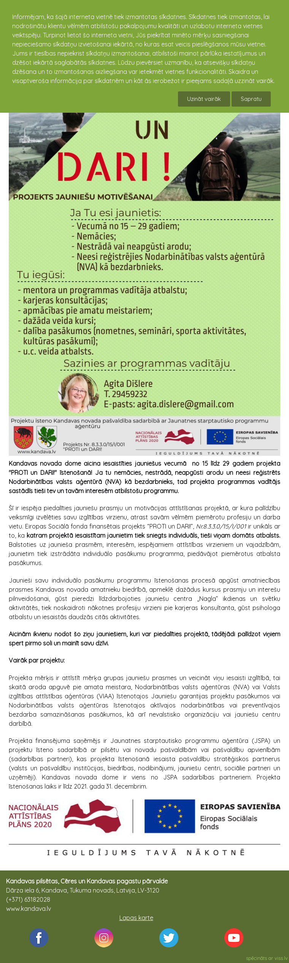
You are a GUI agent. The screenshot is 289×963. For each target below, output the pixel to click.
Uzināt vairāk (204, 98)
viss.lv (281, 958)
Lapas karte (136, 917)
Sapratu (251, 98)
